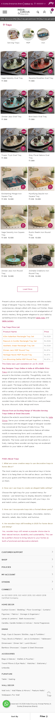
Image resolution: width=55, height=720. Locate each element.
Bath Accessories (26, 618)
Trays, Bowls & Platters (12, 639)
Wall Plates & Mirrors (21, 690)
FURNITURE (7, 674)
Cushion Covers (8, 609)
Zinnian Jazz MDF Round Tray (16, 350)
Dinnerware (6, 643)
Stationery (41, 663)
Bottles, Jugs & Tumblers (33, 634)
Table (4, 679)
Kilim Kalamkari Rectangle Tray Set (18, 336)
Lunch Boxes (30, 643)
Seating (12, 679)
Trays (4, 372)
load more (27, 289)
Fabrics (15, 614)
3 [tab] (13, 73)
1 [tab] (8, 73)
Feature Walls (38, 690)
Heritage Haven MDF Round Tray (17, 355)
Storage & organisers (29, 614)
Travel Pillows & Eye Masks (13, 663)
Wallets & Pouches (25, 659)
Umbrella (5, 668)
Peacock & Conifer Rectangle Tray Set (20, 341)
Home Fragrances (41, 623)
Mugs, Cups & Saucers (11, 634)
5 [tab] (19, 73)
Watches (31, 663)
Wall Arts (6, 690)
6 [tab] (21, 188)
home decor (8, 604)
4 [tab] (16, 73)
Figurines (6, 614)
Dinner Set (18, 643)
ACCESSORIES (8, 654)
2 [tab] (11, 73)
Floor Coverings (34, 609)
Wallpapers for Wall (11, 695)
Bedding (21, 609)
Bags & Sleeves (8, 659)
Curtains (46, 609)
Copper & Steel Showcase (32, 647)
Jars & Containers (31, 639)
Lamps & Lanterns (9, 618)
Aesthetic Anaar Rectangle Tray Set (18, 346)
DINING (5, 629)
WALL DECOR (8, 685)
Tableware (45, 639)
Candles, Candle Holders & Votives (17, 623)
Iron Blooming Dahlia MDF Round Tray (20, 359)
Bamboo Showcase (10, 647)
